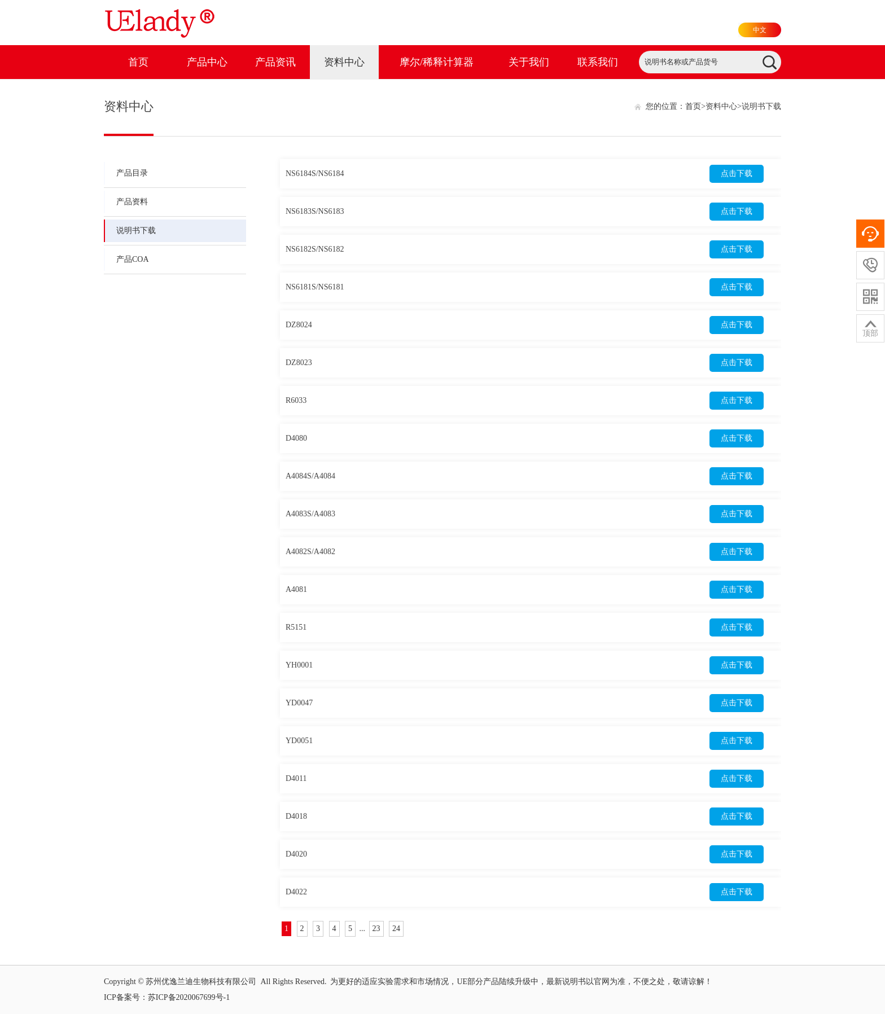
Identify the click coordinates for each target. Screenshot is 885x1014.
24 (396, 928)
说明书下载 (136, 230)
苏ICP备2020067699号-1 (189, 997)
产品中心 (207, 62)
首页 (138, 62)
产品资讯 (275, 62)
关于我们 (529, 62)
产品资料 (132, 201)
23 (376, 928)
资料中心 (344, 62)
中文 (759, 30)
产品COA (132, 259)
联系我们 (597, 62)
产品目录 (132, 173)
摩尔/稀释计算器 (437, 62)
